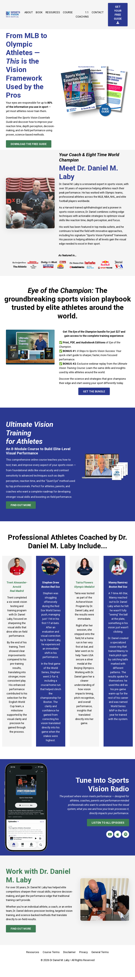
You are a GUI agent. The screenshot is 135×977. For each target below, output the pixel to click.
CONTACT (98, 12)
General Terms (100, 962)
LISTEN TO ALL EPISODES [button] (108, 832)
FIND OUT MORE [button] (21, 510)
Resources (32, 962)
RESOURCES (52, 12)
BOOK (38, 12)
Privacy (83, 962)
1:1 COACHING (82, 14)
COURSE (68, 12)
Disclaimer (69, 962)
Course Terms (51, 962)
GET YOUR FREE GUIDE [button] (118, 14)
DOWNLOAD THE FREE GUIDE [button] (29, 148)
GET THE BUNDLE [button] (94, 396)
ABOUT (28, 12)
